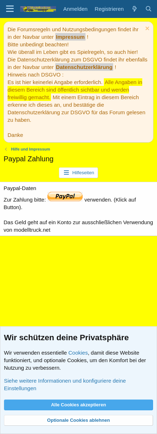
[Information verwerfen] (146, 29)
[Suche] (149, 8)
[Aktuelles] (134, 8)
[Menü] (9, 9)
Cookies (78, 353)
